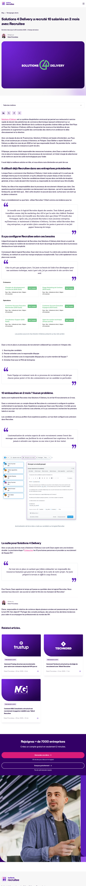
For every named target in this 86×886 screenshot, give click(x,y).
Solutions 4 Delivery (9, 119)
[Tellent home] (10, 878)
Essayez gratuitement (43, 765)
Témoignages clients (12, 13)
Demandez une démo (43, 754)
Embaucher (28, 550)
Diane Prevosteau (13, 37)
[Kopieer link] (19, 113)
